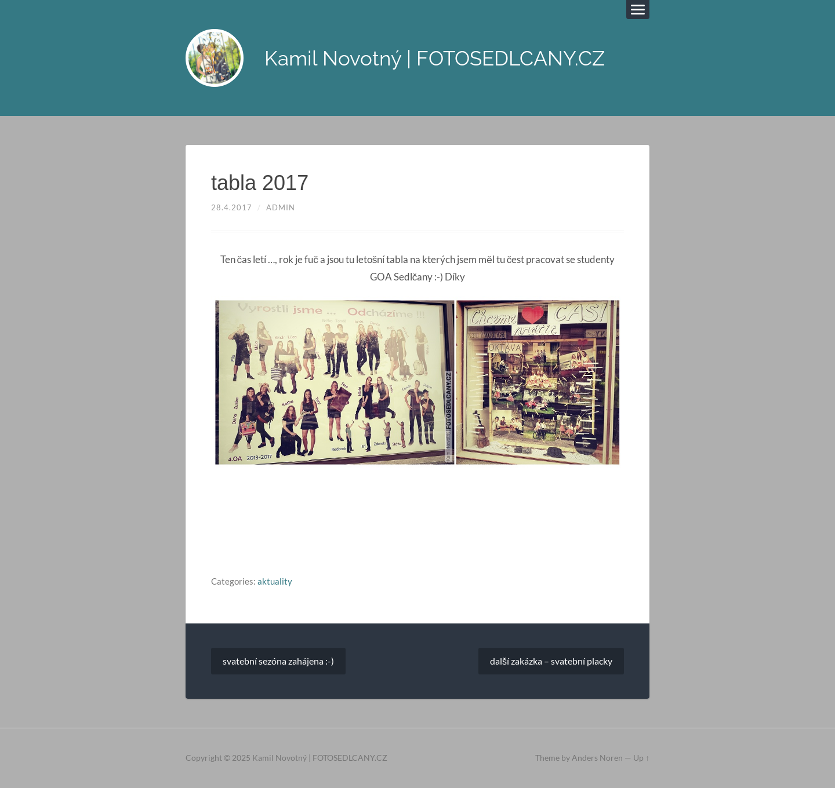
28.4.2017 (231, 207)
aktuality (274, 581)
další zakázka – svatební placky (551, 660)
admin (280, 207)
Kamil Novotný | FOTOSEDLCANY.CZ (434, 58)
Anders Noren (597, 758)
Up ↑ (641, 758)
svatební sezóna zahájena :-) (278, 660)
